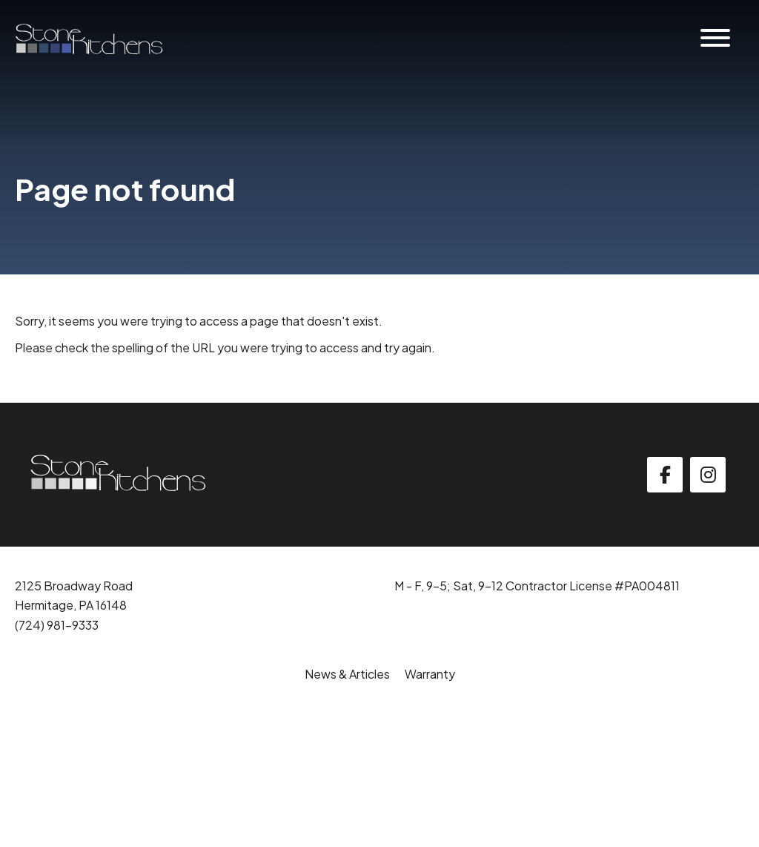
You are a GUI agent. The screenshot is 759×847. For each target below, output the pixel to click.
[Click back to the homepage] (89, 38)
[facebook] (665, 474)
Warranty (430, 674)
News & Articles (347, 674)
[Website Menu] (715, 38)
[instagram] (708, 474)
